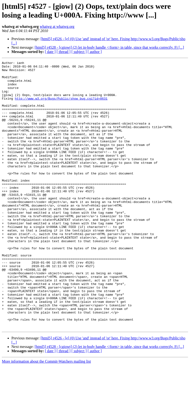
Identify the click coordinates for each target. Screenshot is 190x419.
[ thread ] (64, 52)
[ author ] (95, 52)
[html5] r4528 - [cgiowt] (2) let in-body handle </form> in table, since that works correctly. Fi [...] (109, 47)
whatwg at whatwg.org (57, 26)
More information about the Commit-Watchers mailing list (46, 415)
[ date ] (50, 52)
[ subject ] (79, 52)
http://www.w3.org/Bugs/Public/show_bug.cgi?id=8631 (61, 106)
